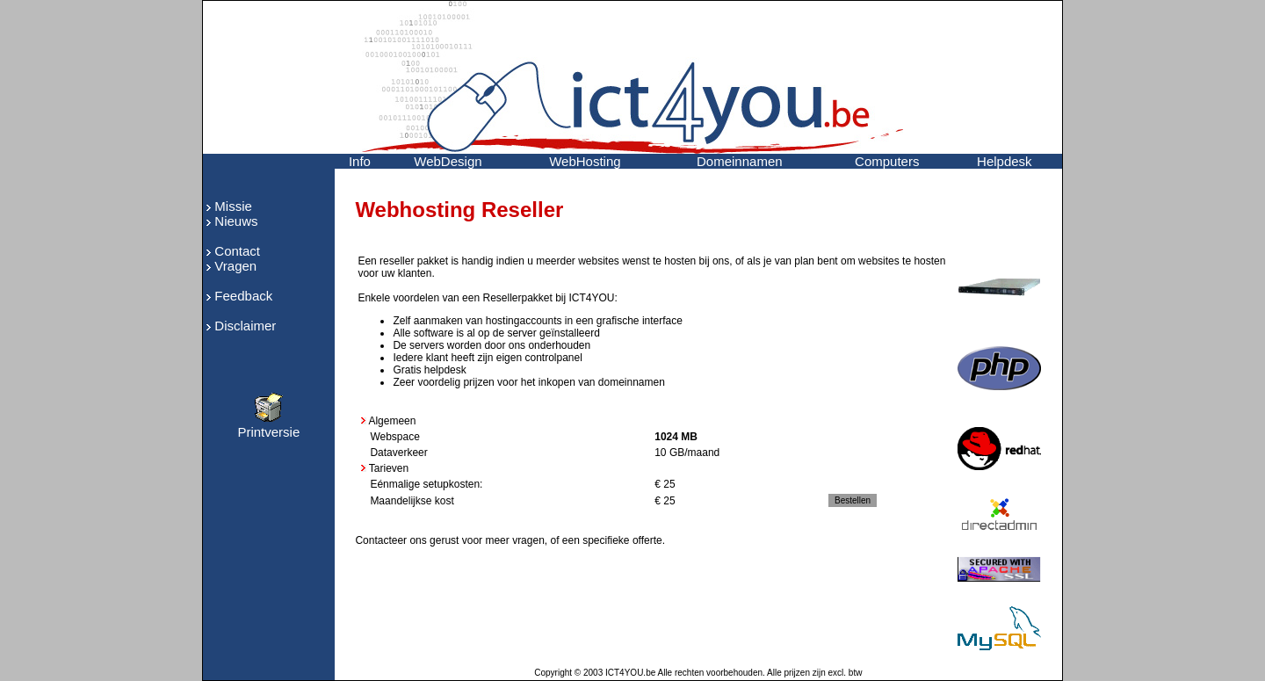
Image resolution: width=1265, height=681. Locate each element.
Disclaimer (245, 325)
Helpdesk (1004, 161)
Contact (237, 250)
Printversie (268, 425)
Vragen (235, 265)
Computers (887, 161)
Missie (233, 206)
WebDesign (447, 161)
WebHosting (584, 161)
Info (360, 161)
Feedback (243, 295)
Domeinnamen (740, 161)
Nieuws (235, 221)
